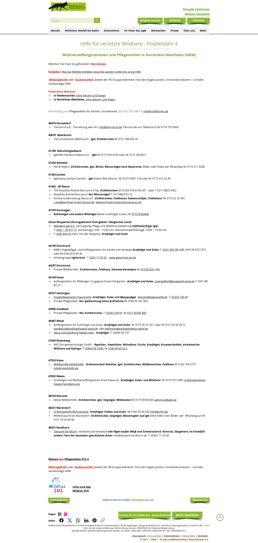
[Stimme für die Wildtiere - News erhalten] (144, 515)
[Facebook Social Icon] (59, 514)
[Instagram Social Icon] (65, 514)
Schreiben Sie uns (142, 499)
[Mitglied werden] (150, 20)
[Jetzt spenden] (187, 515)
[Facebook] (62, 520)
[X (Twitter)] (70, 520)
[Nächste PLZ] (200, 500)
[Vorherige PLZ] (58, 500)
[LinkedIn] (86, 520)
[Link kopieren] (103, 520)
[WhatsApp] (78, 520)
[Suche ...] (69, 21)
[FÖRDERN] (198, 20)
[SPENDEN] (175, 20)
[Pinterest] (94, 520)
